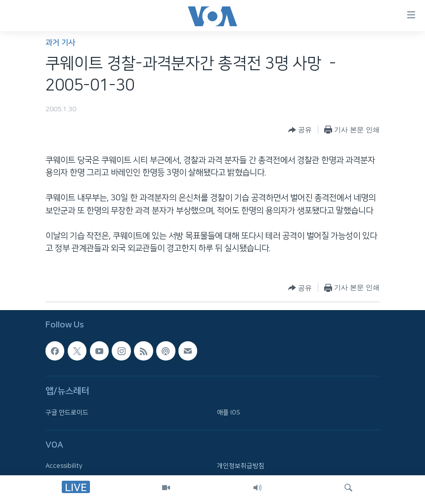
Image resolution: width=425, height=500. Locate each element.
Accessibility (64, 465)
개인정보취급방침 (240, 465)
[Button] (300, 130)
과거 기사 (60, 43)
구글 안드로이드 (66, 412)
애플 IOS (228, 412)
